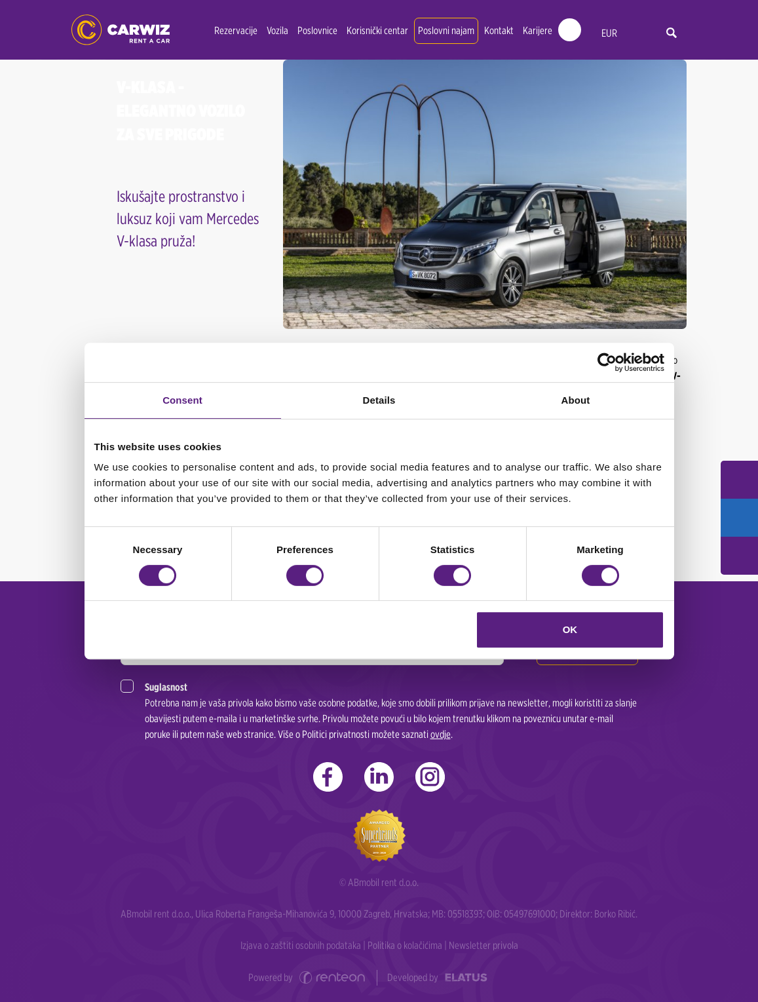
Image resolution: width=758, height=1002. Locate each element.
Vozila (277, 30)
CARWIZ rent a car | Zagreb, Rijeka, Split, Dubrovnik (120, 29)
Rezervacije (235, 30)
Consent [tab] (182, 400)
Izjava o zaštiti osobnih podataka (300, 945)
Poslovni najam (446, 30)
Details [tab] (379, 400)
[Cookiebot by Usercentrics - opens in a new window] (607, 362)
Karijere (537, 30)
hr (636, 33)
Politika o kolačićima (405, 945)
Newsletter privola (483, 945)
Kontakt (499, 30)
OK (570, 629)
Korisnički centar (377, 30)
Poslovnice (317, 30)
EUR (609, 33)
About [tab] (575, 400)
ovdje (440, 734)
